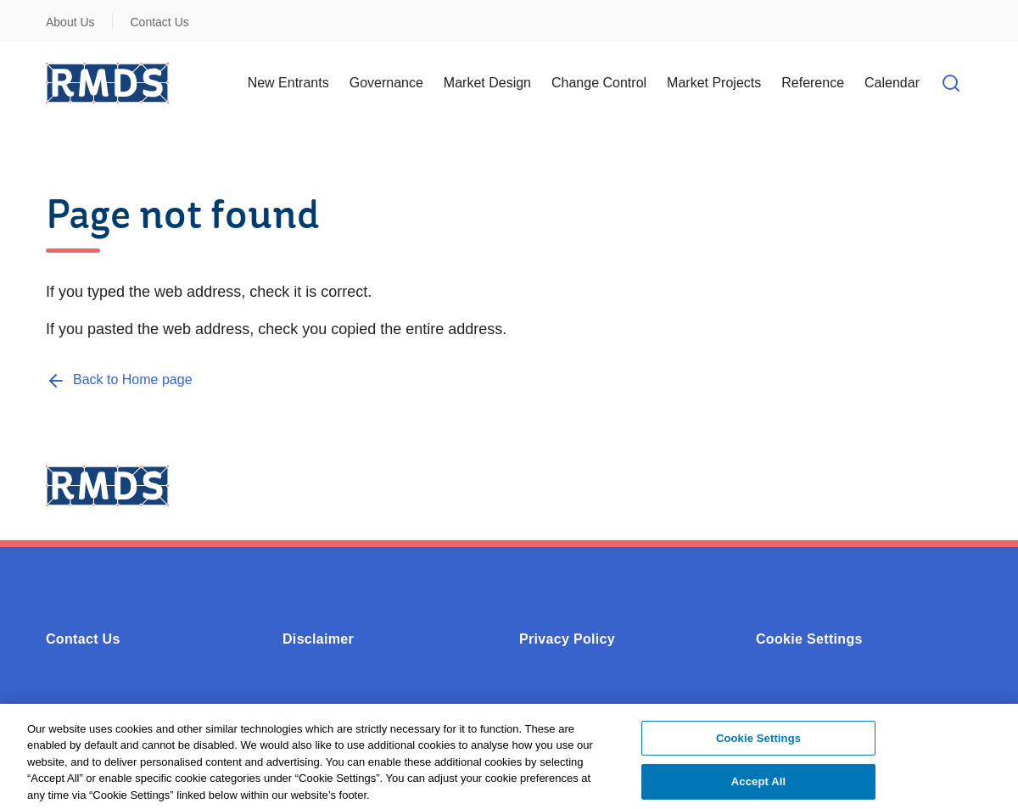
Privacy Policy (567, 639)
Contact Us (160, 22)
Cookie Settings (809, 639)
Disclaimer (318, 639)
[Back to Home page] (119, 379)
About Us (70, 22)
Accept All (758, 786)
